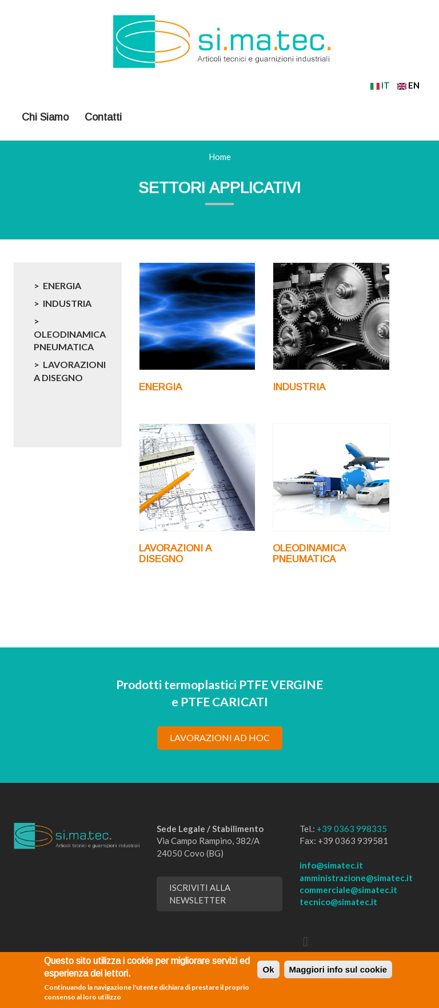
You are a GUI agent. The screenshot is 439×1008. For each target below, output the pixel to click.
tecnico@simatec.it (338, 902)
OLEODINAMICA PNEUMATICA (70, 341)
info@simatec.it (331, 865)
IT (380, 85)
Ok (268, 969)
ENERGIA (62, 285)
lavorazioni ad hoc (220, 737)
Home (220, 156)
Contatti (103, 117)
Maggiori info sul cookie (338, 969)
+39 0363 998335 (352, 828)
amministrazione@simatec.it (356, 878)
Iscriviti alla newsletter (199, 893)
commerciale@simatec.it (348, 890)
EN (408, 85)
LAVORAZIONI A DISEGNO (70, 371)
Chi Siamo (45, 117)
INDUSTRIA (67, 303)
